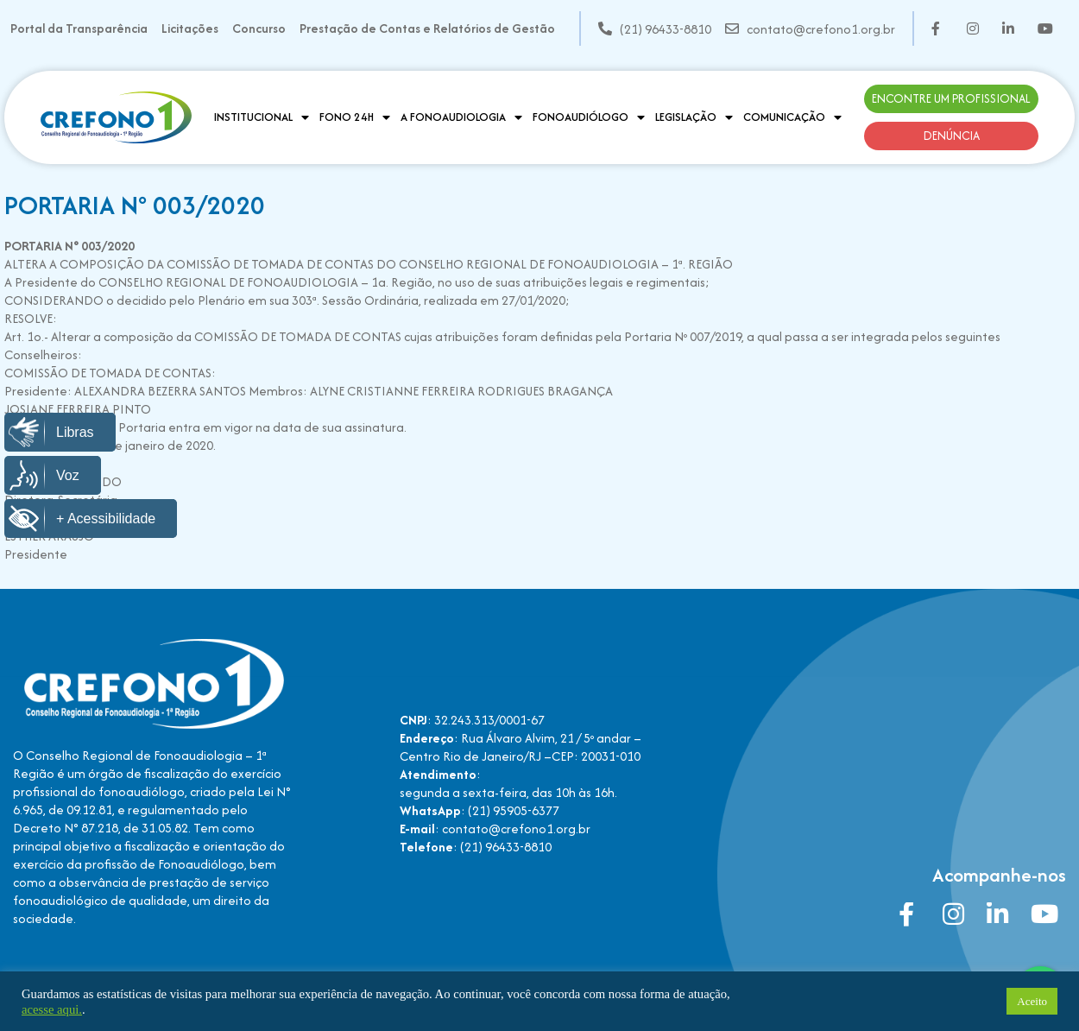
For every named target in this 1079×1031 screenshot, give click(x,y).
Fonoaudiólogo (589, 117)
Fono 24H (354, 117)
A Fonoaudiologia (461, 117)
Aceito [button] (1032, 1001)
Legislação (694, 117)
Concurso (259, 28)
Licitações (189, 28)
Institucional (261, 117)
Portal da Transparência (79, 28)
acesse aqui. (52, 1009)
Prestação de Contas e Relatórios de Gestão (427, 28)
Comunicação (792, 117)
